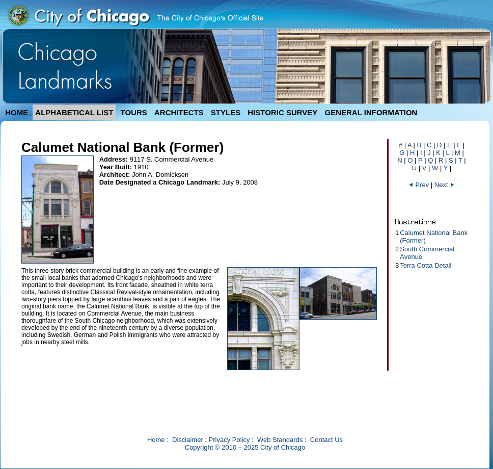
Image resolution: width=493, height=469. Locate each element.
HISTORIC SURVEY (282, 112)
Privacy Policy (229, 440)
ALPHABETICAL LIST (74, 112)
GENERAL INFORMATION (371, 112)
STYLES (225, 112)
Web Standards (280, 440)
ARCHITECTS (179, 112)
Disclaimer (187, 440)
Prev (419, 185)
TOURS (134, 112)
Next (444, 185)
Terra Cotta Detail (425, 265)
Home (156, 440)
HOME (16, 112)
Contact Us (326, 440)
